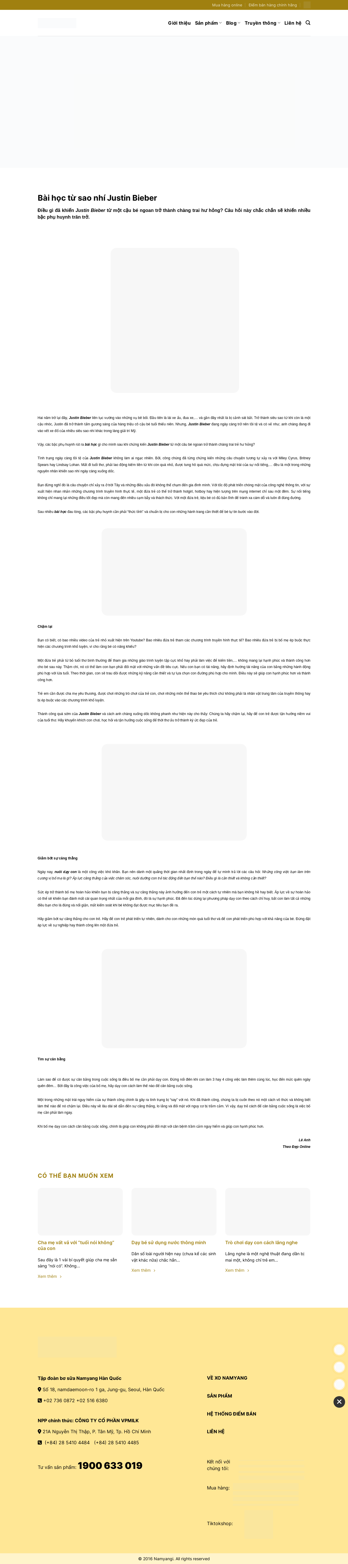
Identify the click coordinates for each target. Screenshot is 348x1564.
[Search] (308, 22)
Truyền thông (262, 23)
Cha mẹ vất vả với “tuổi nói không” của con (76, 1245)
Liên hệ (293, 23)
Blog (233, 23)
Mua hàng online (227, 5)
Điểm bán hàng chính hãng (273, 5)
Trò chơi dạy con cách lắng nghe (261, 1242)
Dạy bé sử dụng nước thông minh (168, 1242)
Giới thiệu (179, 23)
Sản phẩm (208, 23)
